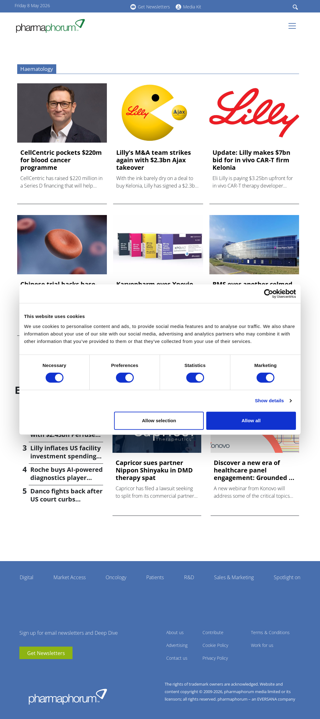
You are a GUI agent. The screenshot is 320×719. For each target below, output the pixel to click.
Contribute (212, 632)
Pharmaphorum (68, 696)
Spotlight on (287, 577)
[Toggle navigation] (294, 26)
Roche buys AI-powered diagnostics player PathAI (66, 477)
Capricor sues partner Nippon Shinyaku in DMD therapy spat (154, 470)
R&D (189, 577)
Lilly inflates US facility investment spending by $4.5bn (65, 456)
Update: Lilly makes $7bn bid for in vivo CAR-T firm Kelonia (251, 160)
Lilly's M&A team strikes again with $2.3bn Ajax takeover (153, 160)
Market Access (69, 577)
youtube (90, 6)
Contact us (177, 658)
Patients (155, 577)
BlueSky (108, 6)
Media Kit (192, 7)
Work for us (262, 645)
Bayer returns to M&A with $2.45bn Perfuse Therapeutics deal (64, 434)
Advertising (177, 645)
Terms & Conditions (270, 632)
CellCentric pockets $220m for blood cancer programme (61, 160)
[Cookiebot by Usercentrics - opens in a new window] (268, 293)
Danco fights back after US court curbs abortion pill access (66, 499)
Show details (269, 400)
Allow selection (159, 420)
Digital (26, 577)
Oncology (116, 577)
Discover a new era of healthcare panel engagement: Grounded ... (254, 470)
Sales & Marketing (234, 577)
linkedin (99, 6)
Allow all (251, 420)
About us (175, 632)
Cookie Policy (215, 645)
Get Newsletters (154, 7)
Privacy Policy (215, 658)
